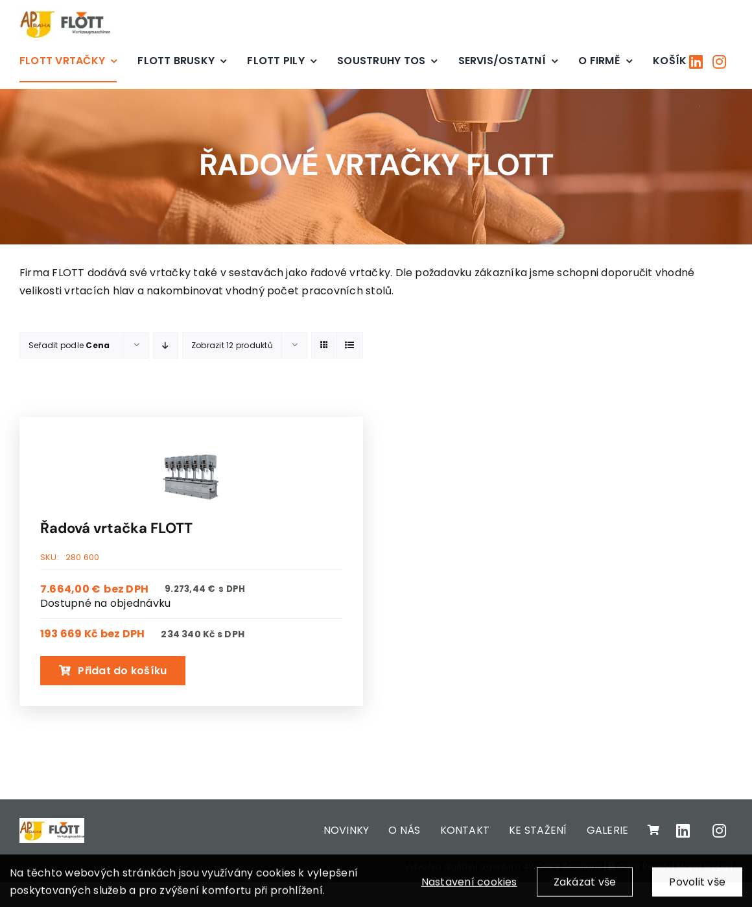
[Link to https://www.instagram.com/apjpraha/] (719, 61)
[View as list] (349, 345)
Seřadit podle (69, 345)
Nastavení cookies (469, 887)
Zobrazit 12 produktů (232, 345)
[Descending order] (165, 345)
